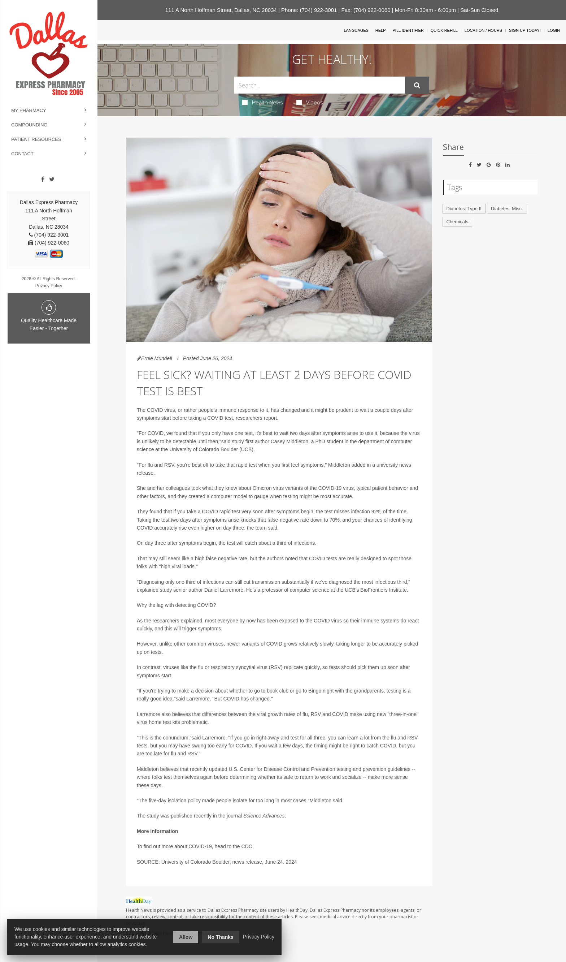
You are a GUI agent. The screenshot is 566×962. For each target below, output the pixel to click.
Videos (309, 102)
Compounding (29, 125)
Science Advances (264, 816)
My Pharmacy (28, 110)
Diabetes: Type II (464, 208)
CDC (246, 846)
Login (554, 30)
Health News (262, 102)
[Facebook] (42, 179)
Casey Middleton (289, 441)
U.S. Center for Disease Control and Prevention (282, 769)
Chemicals (458, 221)
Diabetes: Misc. (507, 208)
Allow (185, 937)
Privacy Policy (48, 285)
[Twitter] (52, 179)
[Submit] (417, 85)
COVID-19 (330, 488)
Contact (22, 153)
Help (380, 30)
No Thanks (221, 937)
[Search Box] (319, 85)
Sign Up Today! (525, 30)
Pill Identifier (407, 30)
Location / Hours (483, 30)
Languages (356, 30)
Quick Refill (444, 30)
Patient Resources (36, 139)
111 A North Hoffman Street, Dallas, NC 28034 (221, 10)
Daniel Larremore (223, 590)
